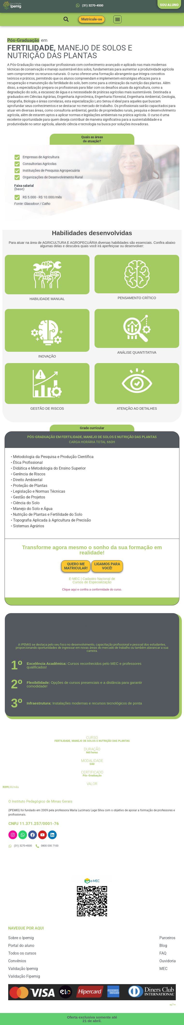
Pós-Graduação (92, 775)
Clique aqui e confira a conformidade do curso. (92, 589)
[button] (66, 19)
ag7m (173, 1004)
